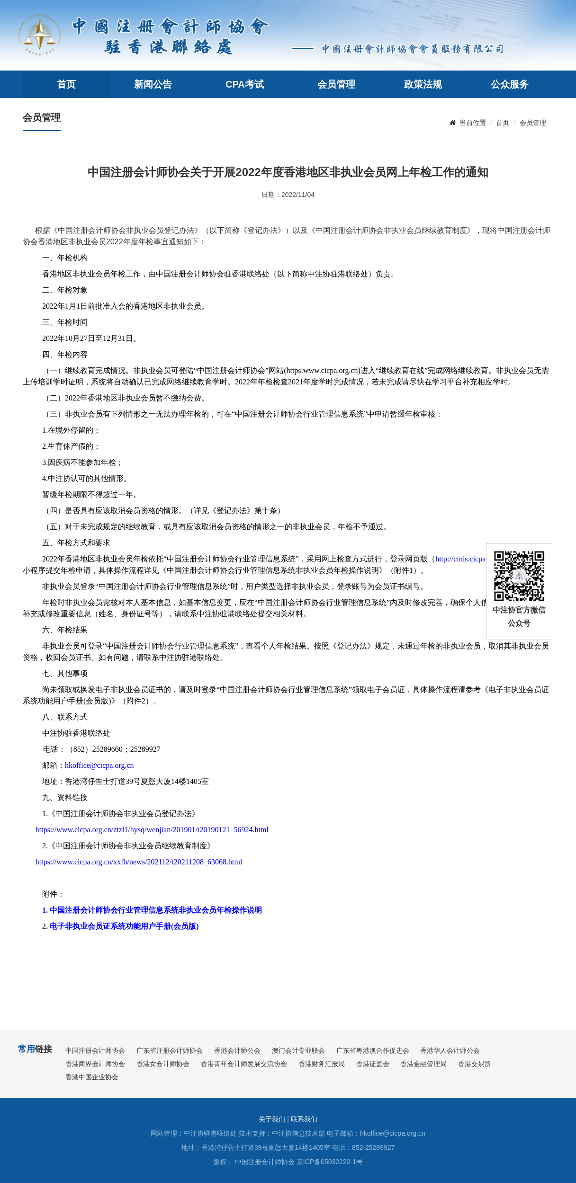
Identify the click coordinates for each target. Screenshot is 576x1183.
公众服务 (510, 84)
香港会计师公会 (237, 1050)
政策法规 (423, 84)
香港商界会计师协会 (95, 1063)
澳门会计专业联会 (298, 1050)
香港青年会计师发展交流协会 (244, 1063)
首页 (66, 84)
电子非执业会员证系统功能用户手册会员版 (123, 926)
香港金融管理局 (423, 1063)
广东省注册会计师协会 (169, 1050)
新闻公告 (153, 84)
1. (46, 910)
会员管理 (336, 84)
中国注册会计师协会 (95, 1050)
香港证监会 (372, 1063)
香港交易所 (474, 1063)
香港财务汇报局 (321, 1063)
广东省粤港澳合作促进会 (372, 1050)
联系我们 (304, 1119)
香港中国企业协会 (91, 1077)
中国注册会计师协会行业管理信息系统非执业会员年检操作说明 (156, 910)
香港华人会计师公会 (450, 1050)
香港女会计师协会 (162, 1063)
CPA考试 (244, 84)
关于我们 (272, 1119)
